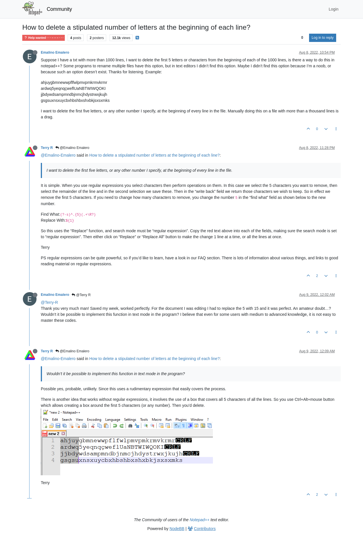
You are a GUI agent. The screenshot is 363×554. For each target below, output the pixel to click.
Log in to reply (323, 38)
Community (59, 9)
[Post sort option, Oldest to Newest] (302, 38)
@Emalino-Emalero (58, 155)
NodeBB (177, 528)
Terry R (47, 148)
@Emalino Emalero (72, 148)
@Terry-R (49, 302)
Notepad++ (199, 519)
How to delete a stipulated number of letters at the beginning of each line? (154, 155)
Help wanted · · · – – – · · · (43, 38)
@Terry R (81, 295)
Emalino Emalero (55, 52)
